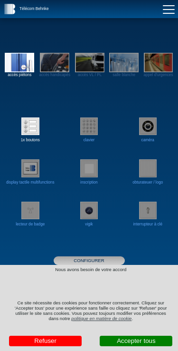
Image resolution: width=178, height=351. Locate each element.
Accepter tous (136, 340)
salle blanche (124, 65)
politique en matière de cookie (101, 318)
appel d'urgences (158, 65)
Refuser (45, 340)
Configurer (89, 260)
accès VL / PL (89, 65)
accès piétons (19, 65)
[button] (10, 9)
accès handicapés (54, 65)
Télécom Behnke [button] (33, 9)
